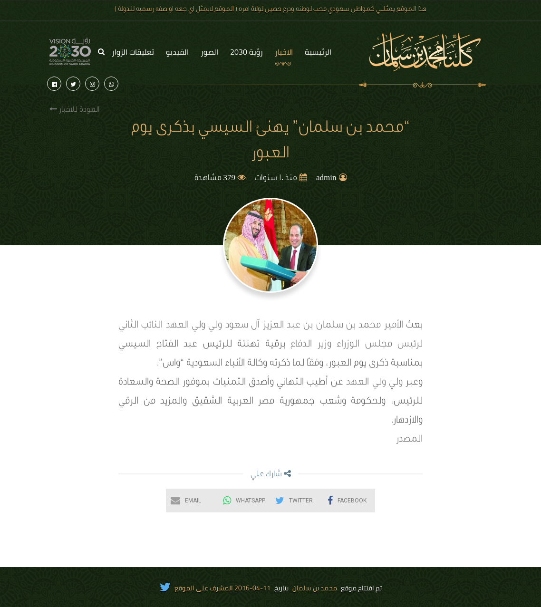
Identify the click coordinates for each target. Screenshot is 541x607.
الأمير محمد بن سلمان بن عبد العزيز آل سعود (314, 326)
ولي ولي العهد (194, 326)
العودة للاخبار (74, 109)
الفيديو (177, 52)
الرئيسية (318, 52)
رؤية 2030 (246, 52)
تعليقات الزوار (133, 52)
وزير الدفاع (310, 345)
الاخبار (284, 52)
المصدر (409, 440)
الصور (209, 52)
